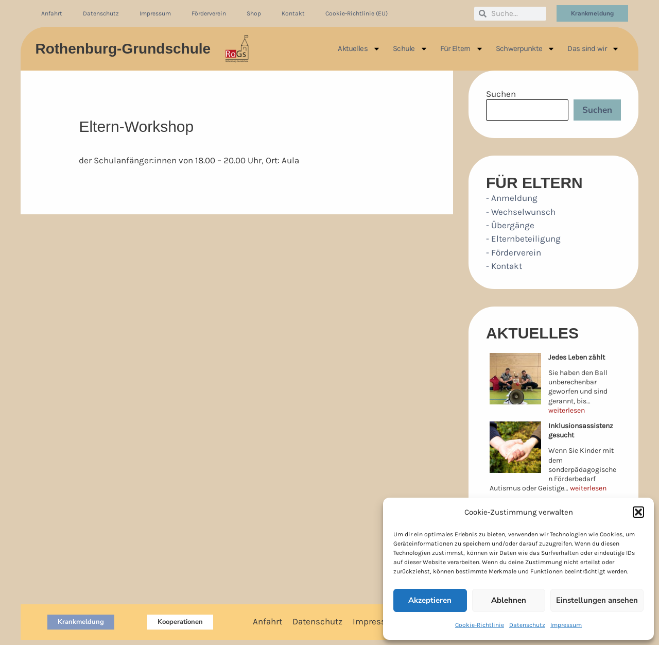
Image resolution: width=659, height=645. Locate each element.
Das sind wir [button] (593, 48)
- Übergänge (510, 225)
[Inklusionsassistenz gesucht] (515, 447)
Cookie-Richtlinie (479, 625)
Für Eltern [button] (461, 48)
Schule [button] (410, 48)
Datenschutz (527, 625)
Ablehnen (508, 600)
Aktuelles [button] (359, 48)
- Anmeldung (511, 198)
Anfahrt (51, 13)
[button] (638, 512)
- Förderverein (513, 252)
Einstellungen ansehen (597, 600)
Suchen (501, 94)
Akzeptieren (430, 600)
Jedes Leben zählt (576, 357)
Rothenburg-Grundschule (123, 49)
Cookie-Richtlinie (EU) (356, 13)
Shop (254, 13)
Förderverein (209, 13)
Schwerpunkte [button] (526, 48)
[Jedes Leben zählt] (515, 378)
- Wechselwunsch (521, 212)
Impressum (566, 625)
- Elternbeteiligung (523, 238)
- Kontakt (504, 266)
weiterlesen (566, 410)
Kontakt (293, 13)
